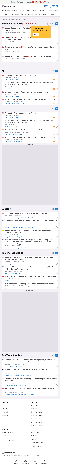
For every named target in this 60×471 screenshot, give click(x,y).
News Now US (35, 408)
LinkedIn (7, 273)
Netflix (6, 264)
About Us (4, 408)
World (29, 10)
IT (13, 14)
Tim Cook (7, 89)
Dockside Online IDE (8, 441)
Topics (34, 463)
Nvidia (6, 366)
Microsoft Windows (17, 227)
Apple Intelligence (10, 103)
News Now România (37, 415)
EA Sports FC (18, 264)
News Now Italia (36, 419)
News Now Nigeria (36, 412)
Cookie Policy (35, 436)
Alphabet (12, 366)
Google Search (9, 237)
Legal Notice (34, 439)
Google (17, 14)
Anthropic (22, 288)
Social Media (14, 273)
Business (42, 10)
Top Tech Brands (40, 14)
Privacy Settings (36, 446)
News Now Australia (37, 425)
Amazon (18, 366)
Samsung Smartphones (11, 394)
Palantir (7, 280)
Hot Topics (11, 10)
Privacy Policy (35, 432)
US (17, 10)
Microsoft (7, 227)
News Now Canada (37, 422)
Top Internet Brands (27, 14)
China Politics (23, 273)
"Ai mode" (5, 14)
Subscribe (5, 415)
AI (10, 14)
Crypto (49, 10)
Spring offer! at (29, 2)
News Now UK (35, 405)
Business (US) (14, 288)
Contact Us (5, 412)
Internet (18, 103)
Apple (6, 79)
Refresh (44, 463)
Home (4, 10)
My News (25, 463)
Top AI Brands (22, 385)
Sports (35, 10)
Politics (22, 10)
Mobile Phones (32, 218)
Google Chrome (21, 237)
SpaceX (7, 288)
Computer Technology (11, 385)
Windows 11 (8, 375)
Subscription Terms (37, 443)
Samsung (32, 394)
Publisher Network (7, 432)
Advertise (5, 436)
